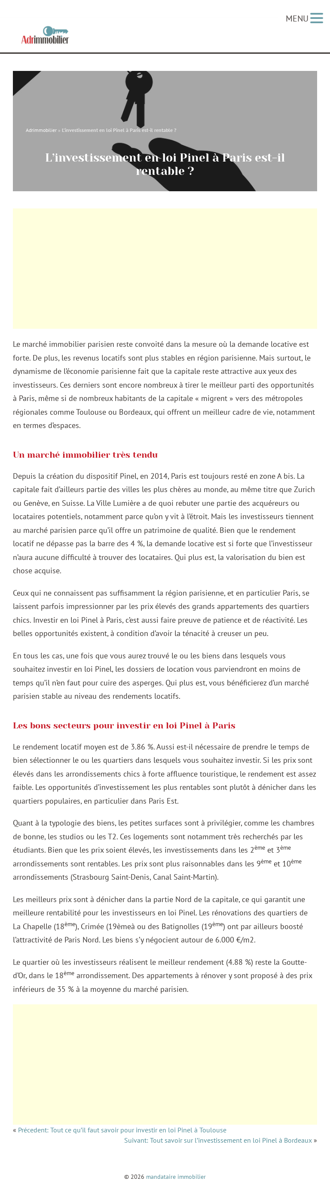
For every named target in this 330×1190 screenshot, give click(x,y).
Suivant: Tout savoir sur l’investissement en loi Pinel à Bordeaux (218, 1141)
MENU (297, 18)
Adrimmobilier (41, 128)
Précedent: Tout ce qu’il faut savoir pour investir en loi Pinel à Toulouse (122, 1131)
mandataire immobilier (176, 1177)
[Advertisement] (165, 268)
